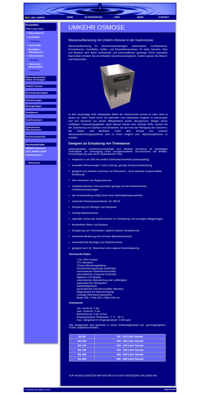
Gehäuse (34, 41)
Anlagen (34, 60)
